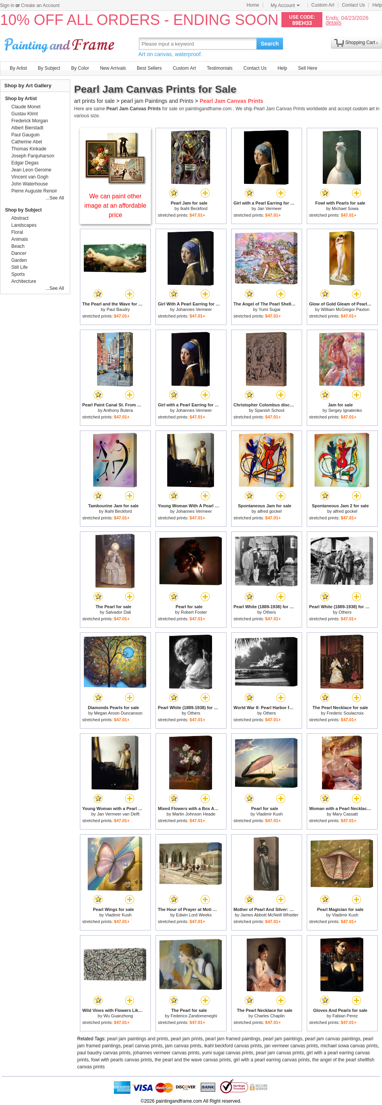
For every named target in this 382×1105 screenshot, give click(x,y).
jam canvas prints (183, 1046)
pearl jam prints (187, 1038)
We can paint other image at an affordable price (116, 205)
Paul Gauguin (25, 135)
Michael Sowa (345, 208)
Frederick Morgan (29, 121)
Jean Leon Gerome (31, 170)
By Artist (18, 68)
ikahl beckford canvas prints (233, 1046)
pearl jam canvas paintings (332, 1038)
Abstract (19, 218)
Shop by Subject (23, 210)
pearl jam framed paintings (232, 1038)
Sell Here (307, 68)
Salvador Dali (118, 612)
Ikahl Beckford (193, 208)
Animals (19, 239)
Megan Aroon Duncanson (118, 713)
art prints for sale (94, 101)
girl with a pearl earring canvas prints (271, 1060)
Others (269, 612)
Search (270, 44)
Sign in (7, 5)
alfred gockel (269, 511)
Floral (17, 232)
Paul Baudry (118, 309)
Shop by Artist (21, 98)
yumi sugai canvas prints (227, 1053)
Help (377, 5)
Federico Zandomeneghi (194, 1015)
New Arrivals (113, 68)
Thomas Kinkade (28, 149)
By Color (80, 68)
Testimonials (219, 68)
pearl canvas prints (143, 1046)
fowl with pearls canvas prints (121, 1060)
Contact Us (353, 5)
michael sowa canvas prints (349, 1046)
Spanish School (269, 410)
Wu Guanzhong (118, 1015)
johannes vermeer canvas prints (166, 1053)
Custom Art (322, 5)
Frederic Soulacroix (345, 713)
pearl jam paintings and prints (137, 1038)
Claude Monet (26, 106)
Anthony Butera (118, 410)
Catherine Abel (26, 142)
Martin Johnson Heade (194, 814)
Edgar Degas (25, 163)
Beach (18, 246)
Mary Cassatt (345, 814)
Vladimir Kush (269, 814)
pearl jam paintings (282, 1038)
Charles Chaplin (269, 1015)
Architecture (23, 281)
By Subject (49, 68)
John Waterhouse (29, 184)
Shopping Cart (360, 42)
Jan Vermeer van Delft (118, 814)
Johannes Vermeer (194, 309)
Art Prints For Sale (60, 43)
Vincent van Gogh (29, 177)
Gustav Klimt (24, 114)
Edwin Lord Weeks (194, 915)
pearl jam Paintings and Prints (157, 101)
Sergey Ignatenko (345, 410)
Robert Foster (194, 612)
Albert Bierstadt (27, 128)
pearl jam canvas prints (280, 1053)
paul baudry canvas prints (104, 1053)
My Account (285, 5)
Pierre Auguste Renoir (34, 191)
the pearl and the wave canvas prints (193, 1060)
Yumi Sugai (269, 309)
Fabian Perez (345, 1015)
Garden (19, 260)
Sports (18, 274)
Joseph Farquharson (32, 156)
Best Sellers (149, 68)
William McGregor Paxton (345, 309)
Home (253, 5)
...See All (55, 198)
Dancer (19, 253)
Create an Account (40, 5)
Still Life (19, 267)
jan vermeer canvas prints (291, 1046)
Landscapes (24, 225)
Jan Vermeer (269, 208)
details (333, 22)
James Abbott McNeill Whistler (270, 915)
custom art (364, 108)
